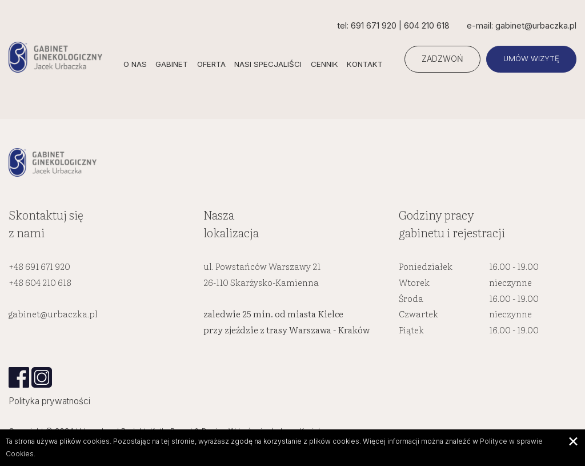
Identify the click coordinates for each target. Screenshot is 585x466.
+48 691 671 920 (39, 267)
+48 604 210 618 (40, 282)
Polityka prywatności (49, 401)
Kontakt (366, 64)
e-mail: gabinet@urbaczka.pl (521, 25)
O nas (135, 64)
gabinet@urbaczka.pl (53, 314)
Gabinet (173, 64)
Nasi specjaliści (269, 64)
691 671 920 (372, 25)
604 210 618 (425, 25)
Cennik (325, 64)
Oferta (212, 64)
